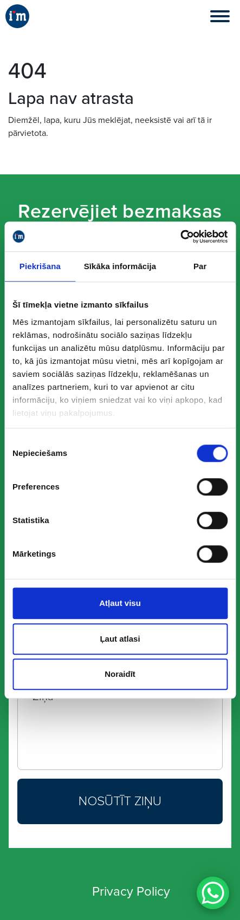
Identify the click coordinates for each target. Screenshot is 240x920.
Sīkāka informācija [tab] (120, 266)
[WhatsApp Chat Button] (213, 893)
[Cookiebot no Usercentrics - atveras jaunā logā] (180, 237)
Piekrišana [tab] (40, 266)
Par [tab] (200, 266)
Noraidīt (120, 673)
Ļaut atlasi (120, 638)
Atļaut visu (120, 603)
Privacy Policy (131, 891)
